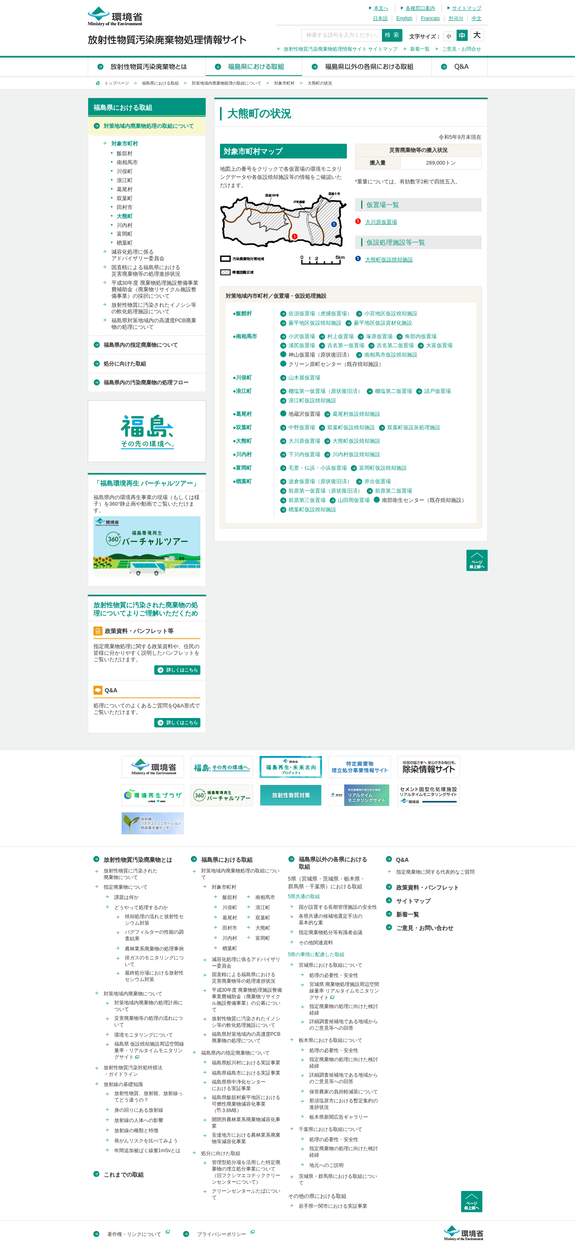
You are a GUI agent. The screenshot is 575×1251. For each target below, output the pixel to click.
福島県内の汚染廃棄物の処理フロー (146, 382)
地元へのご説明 (326, 1165)
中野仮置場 (302, 427)
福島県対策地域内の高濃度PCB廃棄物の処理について (154, 323)
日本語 (380, 18)
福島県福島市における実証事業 (246, 1073)
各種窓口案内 (420, 8)
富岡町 (244, 468)
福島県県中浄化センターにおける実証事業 (239, 1085)
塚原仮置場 (379, 336)
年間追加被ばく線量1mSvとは (147, 1150)
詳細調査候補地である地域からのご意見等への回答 (343, 1025)
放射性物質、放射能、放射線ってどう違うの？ (148, 1096)
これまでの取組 (124, 1174)
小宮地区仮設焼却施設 (390, 313)
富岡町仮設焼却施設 (383, 468)
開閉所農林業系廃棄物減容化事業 (246, 1123)
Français (430, 18)
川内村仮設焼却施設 (356, 454)
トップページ (116, 83)
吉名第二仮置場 (395, 345)
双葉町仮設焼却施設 (351, 427)
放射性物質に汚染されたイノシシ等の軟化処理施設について (153, 308)
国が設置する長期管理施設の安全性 (338, 907)
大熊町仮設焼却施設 (389, 259)
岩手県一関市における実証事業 (333, 1206)
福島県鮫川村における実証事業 (246, 1063)
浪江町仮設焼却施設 (312, 400)
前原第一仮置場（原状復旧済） (326, 491)
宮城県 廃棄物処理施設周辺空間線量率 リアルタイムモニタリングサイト (344, 990)
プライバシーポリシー (221, 1234)
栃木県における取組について (330, 1040)
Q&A (459, 65)
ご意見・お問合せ (461, 49)
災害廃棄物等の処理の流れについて (148, 1021)
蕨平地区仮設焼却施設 (315, 323)
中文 (477, 18)
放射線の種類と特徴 (136, 1130)
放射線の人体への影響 (138, 1120)
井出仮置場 (377, 481)
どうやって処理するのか (141, 907)
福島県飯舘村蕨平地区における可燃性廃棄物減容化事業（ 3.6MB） (246, 1104)
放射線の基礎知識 (123, 1084)
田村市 (125, 207)
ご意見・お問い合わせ (424, 928)
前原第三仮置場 (307, 500)
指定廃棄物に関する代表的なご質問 (435, 872)
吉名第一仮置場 (345, 345)
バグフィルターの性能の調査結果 (154, 935)
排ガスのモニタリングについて (154, 961)
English (404, 18)
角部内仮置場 (421, 336)
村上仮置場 (340, 336)
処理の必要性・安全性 (333, 975)
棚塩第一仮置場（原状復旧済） (326, 391)
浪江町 (244, 391)
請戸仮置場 (437, 391)
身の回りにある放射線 (138, 1110)
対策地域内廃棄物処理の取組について (226, 83)
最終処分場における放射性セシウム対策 (154, 976)
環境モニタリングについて (143, 1035)
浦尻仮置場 (302, 345)
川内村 (244, 454)
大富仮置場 (439, 345)
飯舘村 (125, 153)
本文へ (381, 8)
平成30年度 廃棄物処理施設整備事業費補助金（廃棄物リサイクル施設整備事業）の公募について (247, 999)
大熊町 (244, 441)
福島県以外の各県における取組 (366, 65)
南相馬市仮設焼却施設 (390, 355)
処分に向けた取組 (125, 364)
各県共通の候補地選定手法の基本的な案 (330, 919)
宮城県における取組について (330, 965)
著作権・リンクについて (134, 1234)
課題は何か (126, 897)
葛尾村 (244, 414)
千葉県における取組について (330, 1129)
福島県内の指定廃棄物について (141, 345)
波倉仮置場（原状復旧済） (320, 481)
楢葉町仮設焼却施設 (312, 509)
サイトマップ (467, 8)
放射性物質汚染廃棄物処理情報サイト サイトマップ (340, 49)
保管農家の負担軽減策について (343, 1092)
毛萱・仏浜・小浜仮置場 (318, 468)
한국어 (455, 18)
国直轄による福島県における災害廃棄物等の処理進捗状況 (145, 270)
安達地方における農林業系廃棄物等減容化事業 (246, 1138)
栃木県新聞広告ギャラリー (338, 1117)
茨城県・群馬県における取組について (338, 1179)
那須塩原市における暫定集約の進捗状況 (343, 1104)
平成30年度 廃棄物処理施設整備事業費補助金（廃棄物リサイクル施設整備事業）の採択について (154, 289)
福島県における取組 (254, 65)
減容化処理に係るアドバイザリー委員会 (137, 255)
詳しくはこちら (182, 669)
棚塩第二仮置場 (393, 391)
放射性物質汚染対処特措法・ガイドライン (133, 1071)
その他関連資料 (316, 942)
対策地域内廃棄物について (133, 994)
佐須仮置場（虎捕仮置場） (320, 313)
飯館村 (244, 313)
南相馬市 (246, 336)
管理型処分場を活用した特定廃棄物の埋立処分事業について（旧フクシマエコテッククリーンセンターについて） (246, 1172)
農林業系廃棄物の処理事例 (154, 949)
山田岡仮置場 (354, 500)
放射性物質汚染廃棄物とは (147, 65)
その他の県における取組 (317, 1196)
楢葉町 (244, 481)
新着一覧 (420, 49)
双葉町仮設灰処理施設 (413, 427)
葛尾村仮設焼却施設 (356, 414)
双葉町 (244, 427)
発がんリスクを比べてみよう (146, 1141)
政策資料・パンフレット (427, 887)
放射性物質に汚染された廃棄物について (131, 874)
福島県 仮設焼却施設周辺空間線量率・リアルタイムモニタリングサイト (149, 1050)
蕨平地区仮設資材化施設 (383, 323)
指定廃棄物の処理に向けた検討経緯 (343, 1009)
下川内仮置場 (304, 454)
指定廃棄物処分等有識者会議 (330, 932)
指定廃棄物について (126, 887)
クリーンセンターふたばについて (246, 1194)
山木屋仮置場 (304, 378)
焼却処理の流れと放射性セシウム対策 (154, 920)
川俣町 (244, 378)
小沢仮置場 (302, 336)
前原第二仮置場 (393, 491)
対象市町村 (284, 83)
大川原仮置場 (381, 222)
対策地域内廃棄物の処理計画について (148, 1006)
